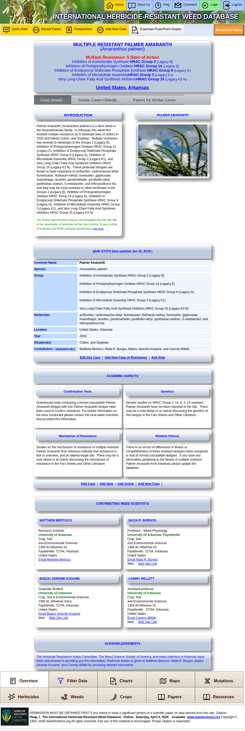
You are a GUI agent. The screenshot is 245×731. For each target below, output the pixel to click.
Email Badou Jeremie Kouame (59, 614)
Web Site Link (147, 564)
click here (98, 228)
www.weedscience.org (203, 717)
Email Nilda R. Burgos (142, 559)
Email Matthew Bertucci (54, 559)
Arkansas (138, 87)
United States (111, 87)
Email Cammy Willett (141, 618)
